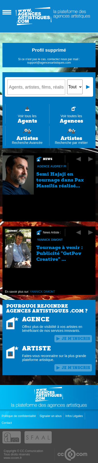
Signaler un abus (50, 416)
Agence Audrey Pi (51, 166)
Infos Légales (74, 416)
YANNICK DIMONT (49, 240)
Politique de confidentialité (19, 416)
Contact (7, 423)
